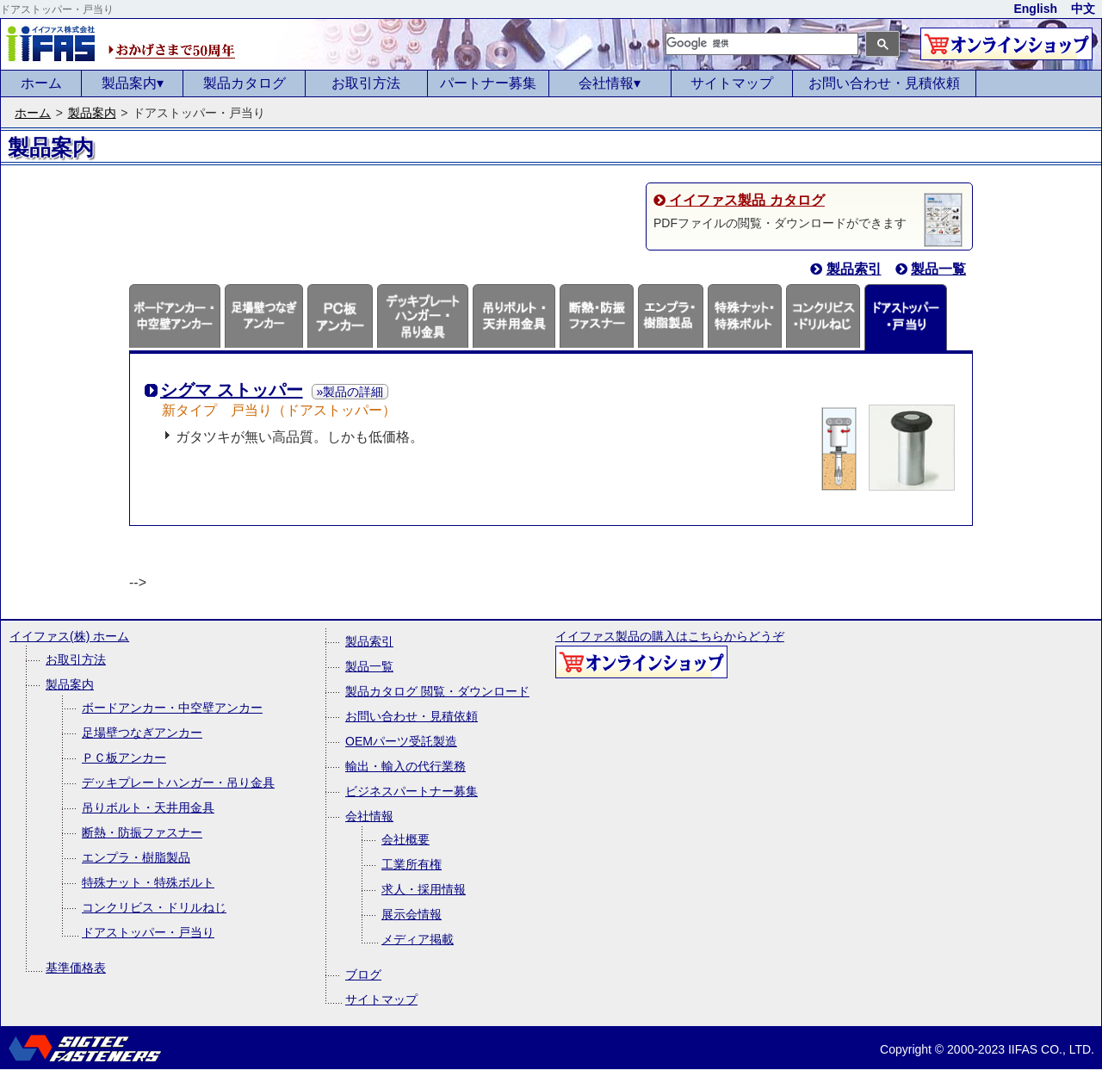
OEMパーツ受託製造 (401, 741)
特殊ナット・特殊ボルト (148, 882)
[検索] (761, 43)
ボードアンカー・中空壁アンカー (172, 707)
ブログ (363, 974)
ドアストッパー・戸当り (148, 932)
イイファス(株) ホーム (69, 636)
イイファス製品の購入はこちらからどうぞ (669, 653)
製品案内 (133, 83)
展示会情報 (411, 914)
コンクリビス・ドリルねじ (154, 907)
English (1035, 8)
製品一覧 (369, 666)
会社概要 (405, 839)
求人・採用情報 (423, 889)
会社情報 (610, 83)
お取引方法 (365, 83)
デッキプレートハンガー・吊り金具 (178, 782)
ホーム (41, 83)
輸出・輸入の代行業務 (405, 766)
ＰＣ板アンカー (124, 757)
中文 (1083, 8)
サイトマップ (731, 83)
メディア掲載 (417, 939)
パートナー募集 (488, 83)
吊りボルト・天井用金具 (148, 807)
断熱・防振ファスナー (142, 832)
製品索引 (369, 641)
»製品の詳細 (350, 392)
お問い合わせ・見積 (884, 83)
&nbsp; (173, 148)
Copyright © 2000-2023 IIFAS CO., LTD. (987, 1049)
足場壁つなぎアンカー (142, 732)
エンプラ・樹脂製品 (136, 857)
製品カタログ (244, 83)
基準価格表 (76, 967)
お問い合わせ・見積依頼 (411, 716)
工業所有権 (411, 864)
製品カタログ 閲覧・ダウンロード (437, 691)
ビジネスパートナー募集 (411, 791)
